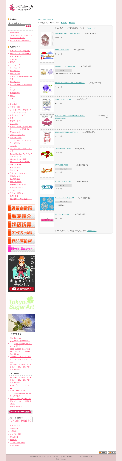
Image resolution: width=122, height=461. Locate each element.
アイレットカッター (17, 135)
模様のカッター (15, 176)
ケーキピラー (15, 82)
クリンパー (14, 124)
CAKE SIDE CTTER (62, 214)
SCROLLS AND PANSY (63, 99)
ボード (12, 96)
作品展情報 (14, 437)
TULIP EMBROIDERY (63, 148)
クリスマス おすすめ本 (20, 341)
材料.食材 (13, 104)
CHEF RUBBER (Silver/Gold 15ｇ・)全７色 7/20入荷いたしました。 (20, 351)
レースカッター (15, 138)
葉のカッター (15, 170)
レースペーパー (15, 165)
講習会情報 (14, 428)
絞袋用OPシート (16, 406)
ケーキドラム (15, 71)
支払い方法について (54, 456)
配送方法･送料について (70, 456)
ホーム (40, 19)
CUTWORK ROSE (61, 165)
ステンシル (14, 196)
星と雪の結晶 (15, 179)
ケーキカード (15, 65)
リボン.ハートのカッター (19, 173)
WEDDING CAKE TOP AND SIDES (67, 33)
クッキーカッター (16, 190)
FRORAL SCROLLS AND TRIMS (66, 132)
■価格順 (64, 23)
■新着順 (72, 23)
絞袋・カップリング (17, 115)
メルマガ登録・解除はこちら (20, 421)
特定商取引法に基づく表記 (38, 456)
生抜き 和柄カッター (18, 193)
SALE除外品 (14, 32)
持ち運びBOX (15, 93)
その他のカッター (16, 187)
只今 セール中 (15, 56)
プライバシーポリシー (85, 456)
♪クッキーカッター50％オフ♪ (20, 41)
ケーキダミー (15, 74)
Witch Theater (14, 445)
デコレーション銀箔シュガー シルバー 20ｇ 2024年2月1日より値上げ (21, 367)
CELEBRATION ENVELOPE (65, 66)
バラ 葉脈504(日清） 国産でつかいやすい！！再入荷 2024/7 (20, 401)
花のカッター (15, 167)
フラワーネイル (15, 121)
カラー (12, 101)
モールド (13, 146)
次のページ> (92, 28)
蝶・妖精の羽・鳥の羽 (18, 185)
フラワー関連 (15, 107)
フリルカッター (15, 132)
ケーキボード (15, 68)
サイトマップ (15, 425)
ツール (12, 98)
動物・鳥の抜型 (15, 182)
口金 (11, 118)
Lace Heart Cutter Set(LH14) (64, 198)
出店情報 (13, 431)
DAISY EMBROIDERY (63, 181)
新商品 (12, 62)
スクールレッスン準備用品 (20, 51)
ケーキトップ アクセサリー (20, 54)
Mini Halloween (16, 338)
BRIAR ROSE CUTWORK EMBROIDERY (70, 83)
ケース (12, 90)
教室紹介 (13, 440)
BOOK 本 (13, 59)
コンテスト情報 (15, 434)
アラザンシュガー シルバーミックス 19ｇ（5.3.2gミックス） (21, 359)
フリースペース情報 (17, 443)
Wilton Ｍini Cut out (17, 391)
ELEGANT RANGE (62, 50)
